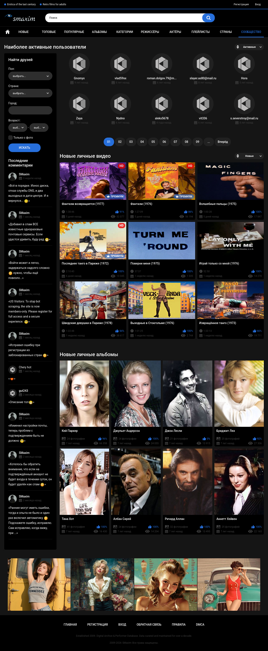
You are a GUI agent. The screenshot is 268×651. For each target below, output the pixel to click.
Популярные (74, 32)
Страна (13, 86)
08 (186, 141)
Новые (23, 32)
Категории (124, 32)
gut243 (23, 390)
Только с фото (23, 137)
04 (142, 141)
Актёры (175, 32)
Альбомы (99, 32)
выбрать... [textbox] (19, 76)
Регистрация (241, 4)
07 (175, 141)
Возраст (14, 120)
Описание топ (21, 402)
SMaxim (24, 174)
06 (164, 141)
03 (131, 141)
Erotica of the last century (21, 4)
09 (197, 141)
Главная (7, 32)
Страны (226, 32)
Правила (179, 624)
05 (153, 141)
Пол (11, 68)
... (208, 141)
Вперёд (223, 141)
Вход (258, 4)
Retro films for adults (54, 4)
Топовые (49, 32)
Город (12, 103)
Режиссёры (150, 32)
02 (120, 141)
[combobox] (30, 76)
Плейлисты (200, 32)
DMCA (200, 624)
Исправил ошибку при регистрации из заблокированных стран (27, 350)
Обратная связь (149, 624)
